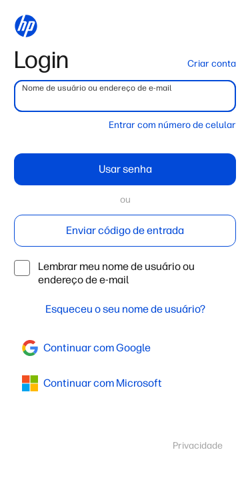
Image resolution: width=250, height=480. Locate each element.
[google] (125, 348)
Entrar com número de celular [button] (172, 125)
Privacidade (198, 445)
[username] (125, 96)
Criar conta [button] (211, 63)
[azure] (125, 383)
